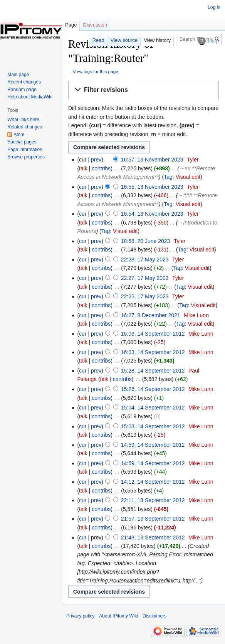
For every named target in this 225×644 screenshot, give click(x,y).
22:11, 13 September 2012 (153, 500)
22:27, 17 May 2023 (145, 278)
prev (96, 159)
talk (83, 168)
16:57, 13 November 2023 (152, 159)
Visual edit (188, 177)
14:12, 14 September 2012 (153, 482)
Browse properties (26, 157)
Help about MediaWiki (29, 97)
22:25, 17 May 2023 (145, 296)
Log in (214, 7)
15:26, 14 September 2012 (153, 389)
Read (98, 40)
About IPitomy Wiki (118, 616)
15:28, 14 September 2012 (153, 371)
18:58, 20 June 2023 (145, 241)
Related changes (24, 127)
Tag (168, 177)
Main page (18, 74)
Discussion (95, 25)
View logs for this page (95, 71)
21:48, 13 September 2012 (153, 537)
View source (124, 40)
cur (82, 187)
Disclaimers (154, 616)
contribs (101, 168)
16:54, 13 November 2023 (152, 214)
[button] (143, 90)
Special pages (21, 142)
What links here (23, 119)
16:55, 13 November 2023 (152, 187)
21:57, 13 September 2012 (153, 519)
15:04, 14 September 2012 (153, 407)
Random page (21, 89)
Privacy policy (80, 616)
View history (157, 40)
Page (71, 25)
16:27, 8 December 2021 (150, 315)
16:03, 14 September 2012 (153, 334)
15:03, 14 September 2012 (153, 426)
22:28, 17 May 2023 (145, 259)
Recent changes (24, 82)
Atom (18, 134)
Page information (24, 149)
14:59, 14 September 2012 (153, 445)
